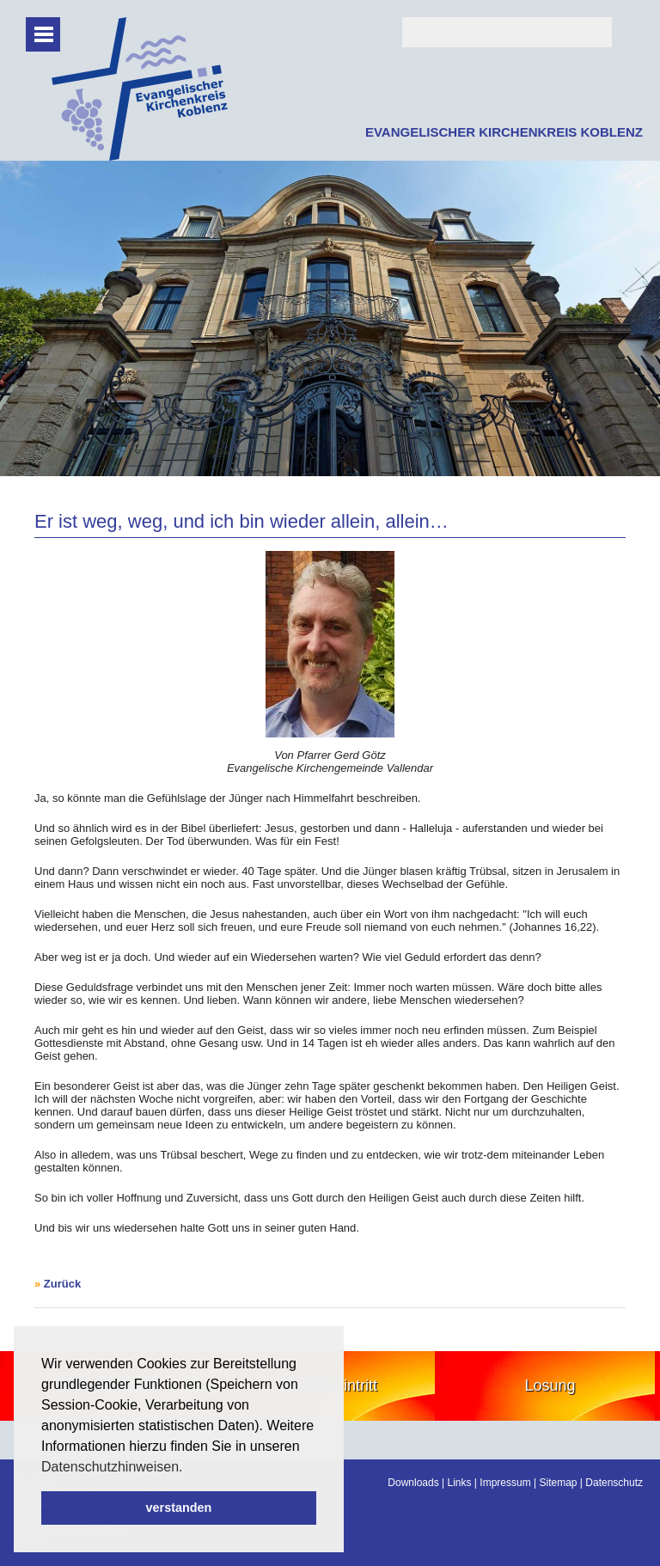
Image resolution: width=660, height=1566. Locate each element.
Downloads (413, 1483)
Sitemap (558, 1483)
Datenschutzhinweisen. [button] (112, 1466)
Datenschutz (614, 1483)
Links (460, 1483)
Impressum (505, 1483)
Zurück (62, 1283)
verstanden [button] (179, 1507)
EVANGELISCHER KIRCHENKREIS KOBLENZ (504, 132)
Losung (549, 1385)
